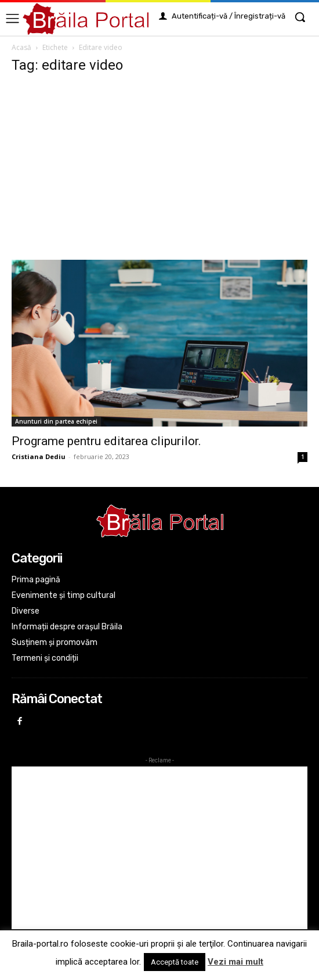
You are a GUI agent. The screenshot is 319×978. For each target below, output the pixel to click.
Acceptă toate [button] (174, 962)
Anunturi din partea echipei (56, 421)
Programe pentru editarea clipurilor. (106, 441)
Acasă (21, 47)
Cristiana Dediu (39, 456)
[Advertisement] (159, 172)
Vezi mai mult (235, 961)
